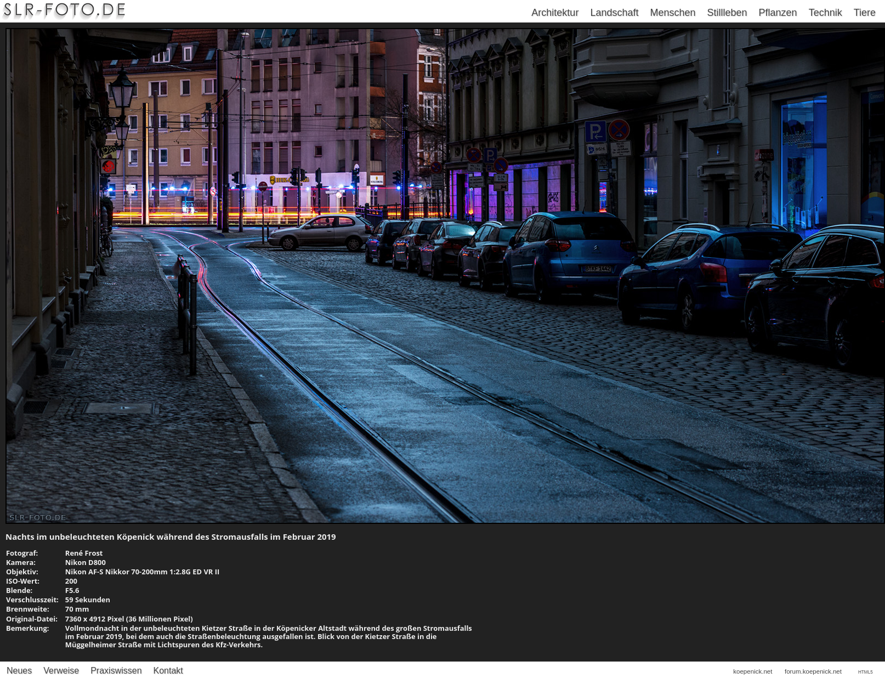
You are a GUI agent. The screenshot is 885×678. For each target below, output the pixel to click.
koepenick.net (752, 671)
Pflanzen (778, 12)
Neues (19, 670)
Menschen (672, 12)
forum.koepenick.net (813, 671)
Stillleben (727, 12)
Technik (825, 12)
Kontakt (168, 670)
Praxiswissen (115, 670)
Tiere (865, 12)
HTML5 (865, 672)
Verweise (61, 670)
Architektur (554, 12)
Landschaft (614, 12)
